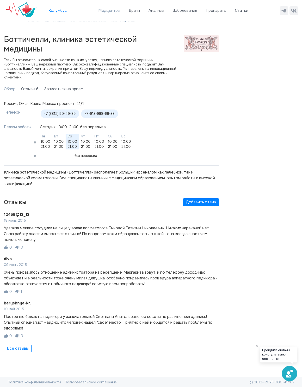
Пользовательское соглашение (91, 382)
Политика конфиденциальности (34, 382)
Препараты (216, 10)
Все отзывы (18, 348)
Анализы (156, 10)
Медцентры (109, 10)
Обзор (9, 88)
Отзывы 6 (29, 88)
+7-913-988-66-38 (100, 113)
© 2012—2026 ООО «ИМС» (272, 382)
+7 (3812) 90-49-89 (60, 113)
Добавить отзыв (201, 202)
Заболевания (185, 10)
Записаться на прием (63, 88)
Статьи (241, 10)
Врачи (134, 10)
